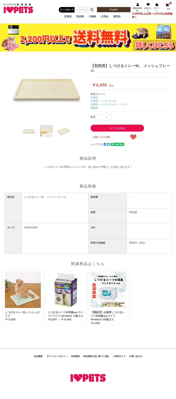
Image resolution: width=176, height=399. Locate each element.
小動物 (92, 16)
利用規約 (75, 356)
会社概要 (38, 356)
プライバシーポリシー (57, 356)
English (114, 9)
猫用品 (116, 16)
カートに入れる (117, 128)
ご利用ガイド (119, 356)
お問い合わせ (135, 356)
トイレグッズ (108, 100)
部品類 (80, 16)
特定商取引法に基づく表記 (96, 356)
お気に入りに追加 (101, 137)
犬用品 (104, 16)
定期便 (68, 16)
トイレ (123, 104)
